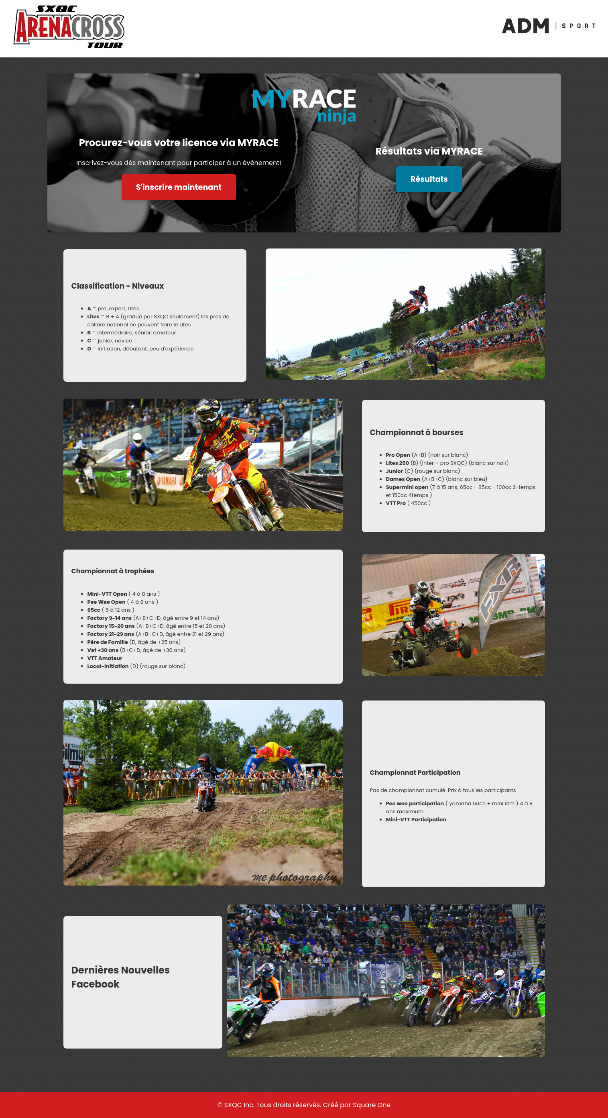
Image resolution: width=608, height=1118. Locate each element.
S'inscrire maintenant (179, 187)
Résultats (429, 179)
